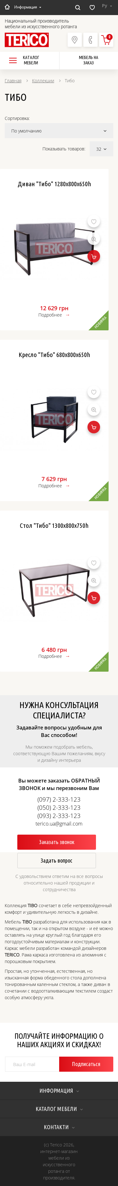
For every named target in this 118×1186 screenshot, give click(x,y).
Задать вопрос (56, 860)
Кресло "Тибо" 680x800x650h (54, 354)
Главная (13, 81)
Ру (107, 5)
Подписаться (86, 1064)
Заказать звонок (56, 842)
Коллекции (43, 81)
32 (101, 149)
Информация (27, 7)
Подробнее (50, 315)
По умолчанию (59, 131)
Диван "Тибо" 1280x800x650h (54, 183)
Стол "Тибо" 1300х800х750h (54, 525)
